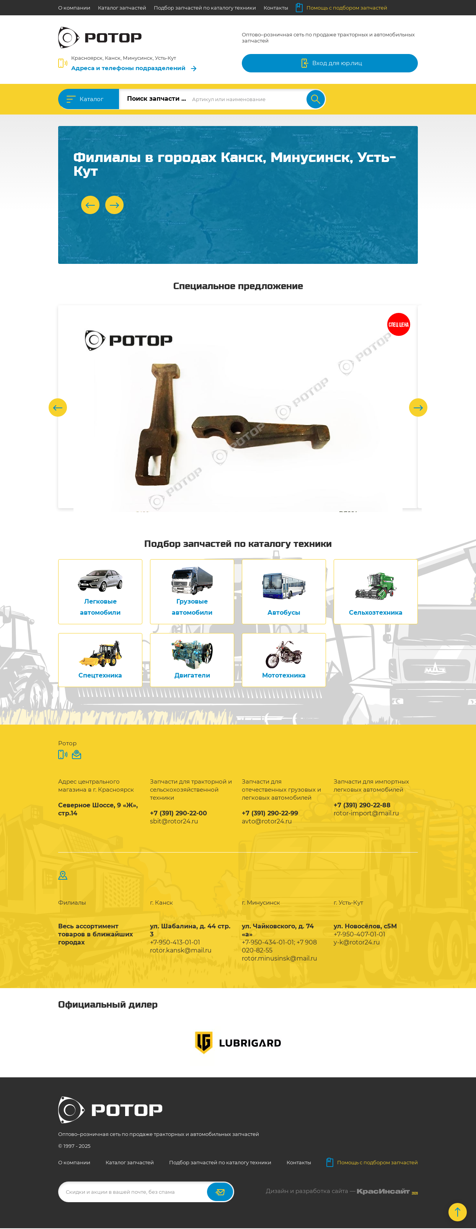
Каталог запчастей (122, 8)
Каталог (91, 99)
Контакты (276, 8)
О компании (74, 8)
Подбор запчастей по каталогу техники (205, 8)
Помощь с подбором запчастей (341, 7)
